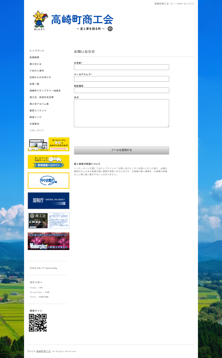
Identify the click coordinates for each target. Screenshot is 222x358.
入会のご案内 (37, 70)
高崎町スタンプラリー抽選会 (45, 90)
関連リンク (36, 117)
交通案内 (34, 123)
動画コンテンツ (38, 110)
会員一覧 (34, 83)
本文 (76, 97)
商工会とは (36, 64)
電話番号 (79, 86)
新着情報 (34, 57)
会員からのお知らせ (40, 77)
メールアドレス (83, 74)
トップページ (37, 50)
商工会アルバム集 (39, 103)
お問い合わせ (37, 130)
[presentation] (102, 137)
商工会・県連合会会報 (42, 97)
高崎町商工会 (43, 351)
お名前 (78, 62)
